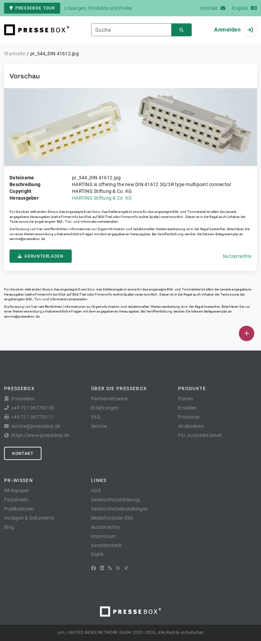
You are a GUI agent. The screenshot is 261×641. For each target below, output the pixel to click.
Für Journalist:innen (200, 435)
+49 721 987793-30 (32, 407)
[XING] (126, 568)
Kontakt (22, 453)
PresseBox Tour (32, 8)
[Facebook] (93, 568)
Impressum (103, 536)
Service (99, 426)
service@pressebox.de (27, 239)
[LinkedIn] (102, 568)
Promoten (189, 417)
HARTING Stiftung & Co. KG (102, 198)
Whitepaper (16, 490)
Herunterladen (41, 256)
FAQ (95, 417)
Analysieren (191, 426)
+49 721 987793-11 (32, 417)
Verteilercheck (106, 545)
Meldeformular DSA (112, 518)
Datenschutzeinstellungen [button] (119, 509)
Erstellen (187, 407)
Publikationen (19, 509)
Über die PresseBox (119, 388)
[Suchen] (181, 30)
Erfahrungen (105, 407)
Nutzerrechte (237, 256)
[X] (118, 568)
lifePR (97, 554)
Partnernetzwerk (109, 398)
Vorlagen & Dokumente (29, 518)
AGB (96, 490)
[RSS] (110, 568)
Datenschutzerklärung (115, 499)
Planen (185, 398)
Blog (9, 527)
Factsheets (16, 499)
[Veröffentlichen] (246, 333)
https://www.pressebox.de (40, 435)
